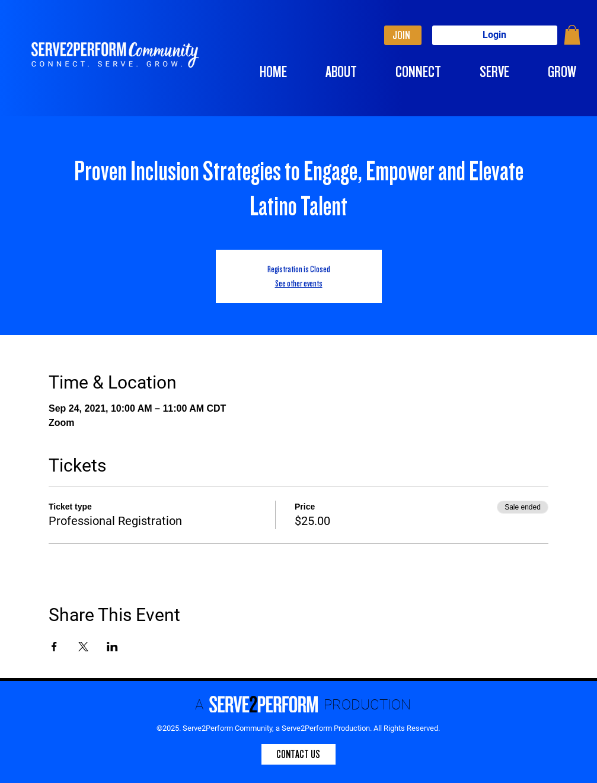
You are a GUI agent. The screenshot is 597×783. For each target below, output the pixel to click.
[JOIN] (403, 35)
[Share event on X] (83, 646)
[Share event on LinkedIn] (112, 646)
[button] (572, 34)
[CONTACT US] (298, 754)
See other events (299, 283)
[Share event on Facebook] (54, 646)
